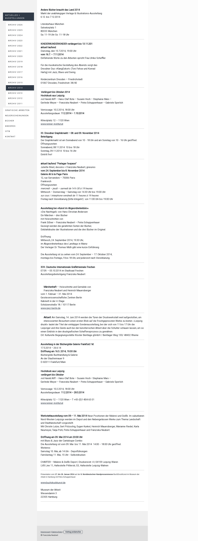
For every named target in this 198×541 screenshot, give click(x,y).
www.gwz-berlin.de (50, 308)
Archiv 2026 (15, 25)
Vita (7, 131)
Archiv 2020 (15, 56)
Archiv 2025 (15, 30)
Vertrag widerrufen (73, 532)
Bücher (9, 121)
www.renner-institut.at (52, 124)
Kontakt (10, 136)
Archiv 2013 (15, 93)
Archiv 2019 (15, 61)
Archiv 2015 (15, 82)
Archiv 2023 (15, 40)
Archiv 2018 (15, 67)
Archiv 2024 (15, 35)
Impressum (45, 532)
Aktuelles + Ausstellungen (15, 16)
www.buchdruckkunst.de (53, 482)
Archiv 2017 (15, 72)
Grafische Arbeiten (17, 110)
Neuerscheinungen (17, 115)
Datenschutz (57, 532)
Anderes (10, 126)
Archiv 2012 (15, 98)
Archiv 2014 (15, 88)
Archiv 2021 (15, 51)
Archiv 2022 (15, 46)
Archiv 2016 (15, 77)
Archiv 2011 (15, 103)
